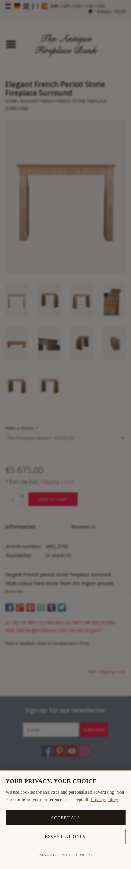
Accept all (65, 817)
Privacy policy (104, 799)
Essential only (65, 836)
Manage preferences (65, 855)
